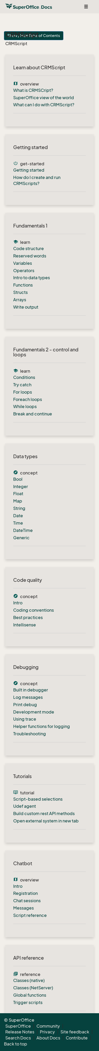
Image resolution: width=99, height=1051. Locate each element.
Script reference (30, 915)
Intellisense (24, 624)
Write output (25, 307)
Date (18, 515)
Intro (17, 602)
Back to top (15, 1044)
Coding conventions (33, 610)
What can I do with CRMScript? (43, 104)
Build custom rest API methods (44, 813)
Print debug (25, 704)
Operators (23, 270)
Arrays (19, 299)
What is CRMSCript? (33, 90)
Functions (23, 285)
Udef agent (24, 806)
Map (17, 501)
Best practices (28, 617)
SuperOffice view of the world (43, 97)
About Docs (48, 1038)
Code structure (28, 248)
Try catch (22, 384)
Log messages (28, 697)
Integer (20, 486)
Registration (25, 893)
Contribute (77, 1038)
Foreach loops (27, 399)
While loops (25, 406)
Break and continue (32, 413)
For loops (22, 392)
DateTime (23, 530)
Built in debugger (30, 690)
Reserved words (29, 255)
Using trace (24, 719)
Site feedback (74, 1031)
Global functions (29, 995)
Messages (23, 908)
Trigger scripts (28, 1002)
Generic (21, 537)
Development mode (33, 712)
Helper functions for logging (41, 726)
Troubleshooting (29, 733)
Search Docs (18, 1038)
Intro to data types (31, 277)
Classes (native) (29, 980)
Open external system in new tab (46, 820)
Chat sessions (27, 900)
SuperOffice (18, 1026)
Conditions (24, 377)
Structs (20, 292)
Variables (22, 263)
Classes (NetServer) (33, 987)
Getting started (28, 170)
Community (48, 1026)
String (19, 508)
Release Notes (19, 1031)
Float (18, 493)
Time (18, 523)
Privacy (47, 1031)
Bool (17, 479)
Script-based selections (38, 799)
